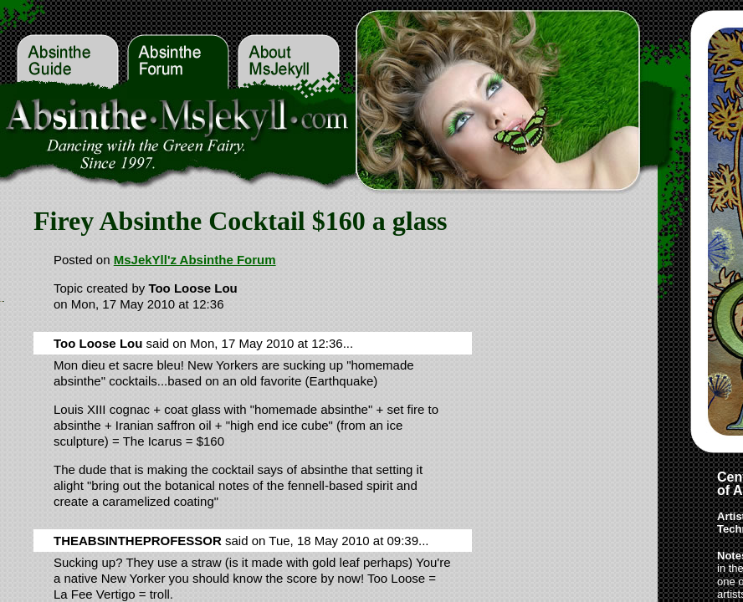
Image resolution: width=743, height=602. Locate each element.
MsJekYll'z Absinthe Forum (195, 260)
